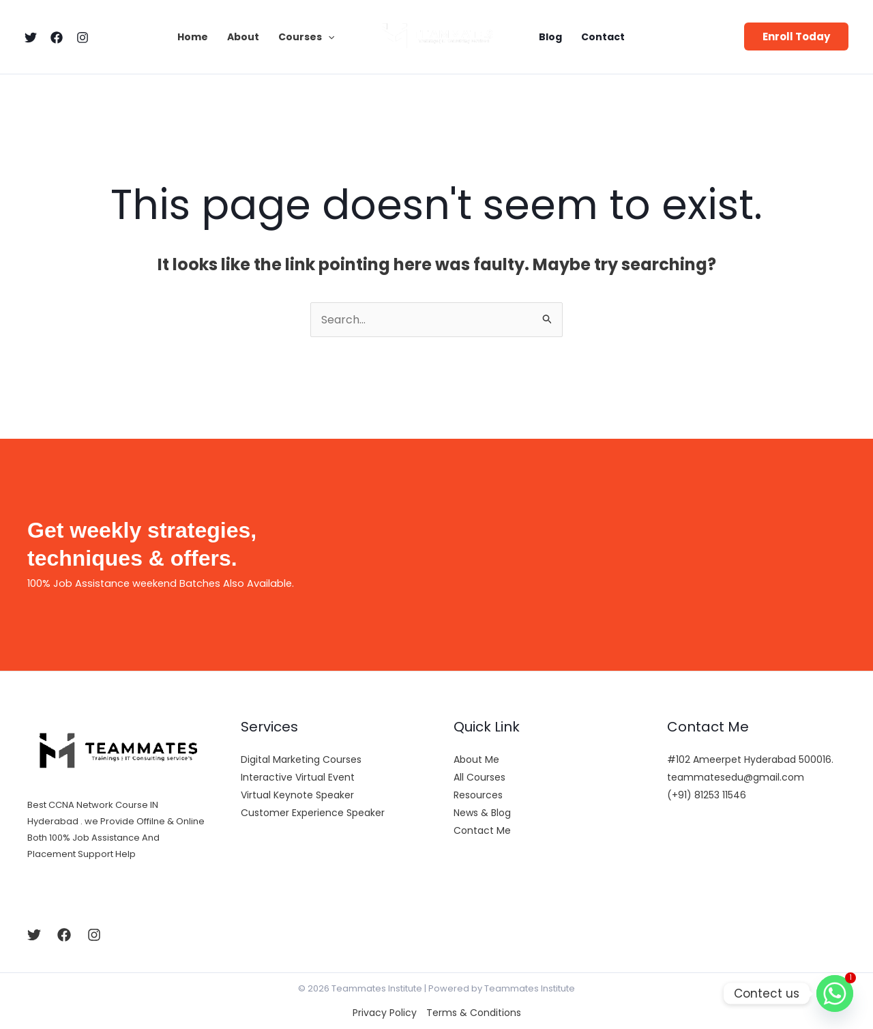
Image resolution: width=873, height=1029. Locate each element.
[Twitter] (31, 37)
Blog (550, 37)
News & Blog (482, 813)
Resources (478, 795)
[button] (796, 36)
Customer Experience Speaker (313, 813)
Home (192, 37)
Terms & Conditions (473, 1012)
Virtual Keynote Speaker (297, 795)
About (243, 37)
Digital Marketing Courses (301, 759)
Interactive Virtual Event (298, 777)
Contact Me (482, 830)
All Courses (479, 777)
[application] (328, 37)
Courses (306, 37)
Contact (603, 37)
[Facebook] (56, 37)
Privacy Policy (385, 1012)
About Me (476, 759)
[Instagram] (82, 37)
